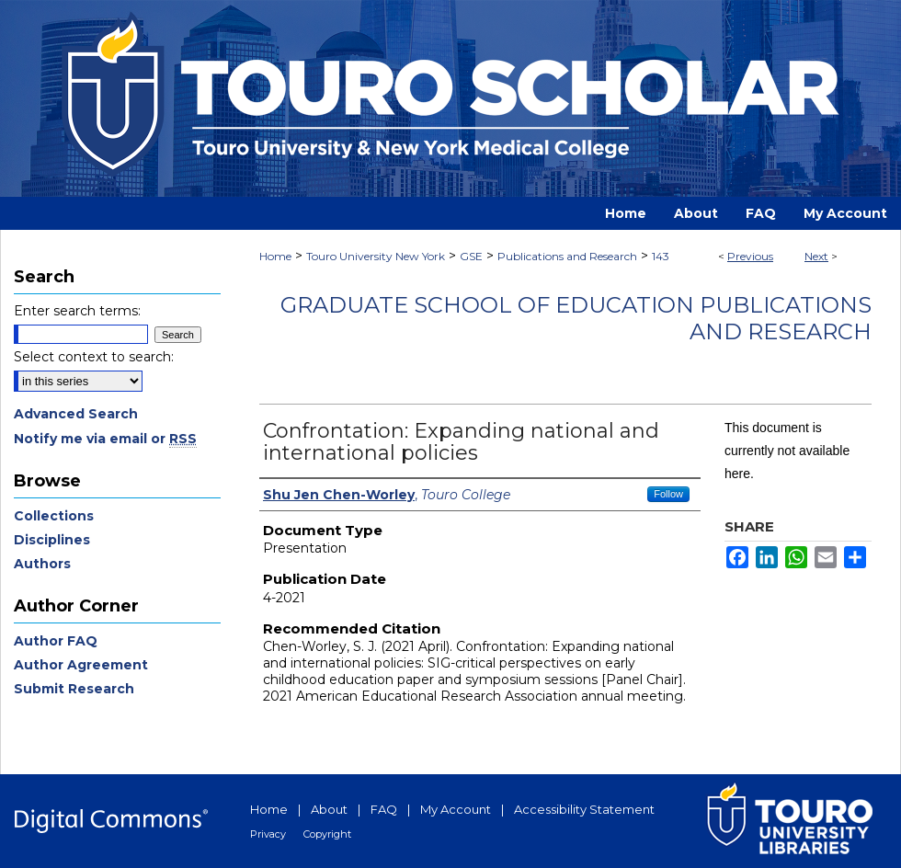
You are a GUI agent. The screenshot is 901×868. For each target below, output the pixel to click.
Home (275, 256)
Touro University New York (375, 256)
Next (816, 256)
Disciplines (52, 539)
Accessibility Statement (584, 809)
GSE (471, 256)
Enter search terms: (77, 311)
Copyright (327, 834)
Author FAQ (55, 641)
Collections (54, 516)
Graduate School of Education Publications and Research (576, 318)
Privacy (268, 834)
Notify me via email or (105, 438)
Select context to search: (94, 356)
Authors (42, 563)
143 (660, 256)
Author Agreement (81, 665)
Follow (668, 493)
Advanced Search (76, 413)
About (329, 809)
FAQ (384, 809)
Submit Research (74, 688)
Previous (750, 256)
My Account (455, 809)
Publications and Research (567, 256)
